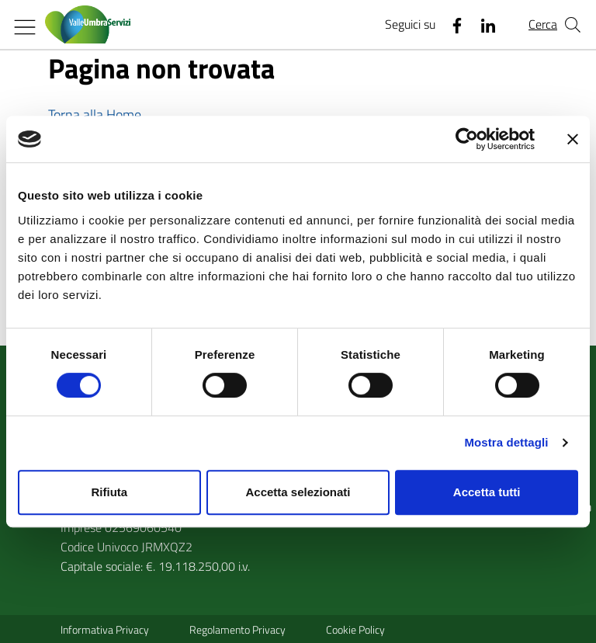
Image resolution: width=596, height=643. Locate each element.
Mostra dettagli (506, 442)
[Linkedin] (481, 25)
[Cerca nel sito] (572, 25)
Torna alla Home (94, 114)
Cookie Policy (355, 629)
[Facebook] (450, 25)
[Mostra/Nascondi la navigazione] (24, 27)
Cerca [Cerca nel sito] (542, 24)
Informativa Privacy (105, 629)
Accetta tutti (487, 492)
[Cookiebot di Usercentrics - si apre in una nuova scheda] (467, 139)
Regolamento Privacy (237, 629)
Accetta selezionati (297, 492)
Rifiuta (109, 492)
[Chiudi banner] (572, 139)
